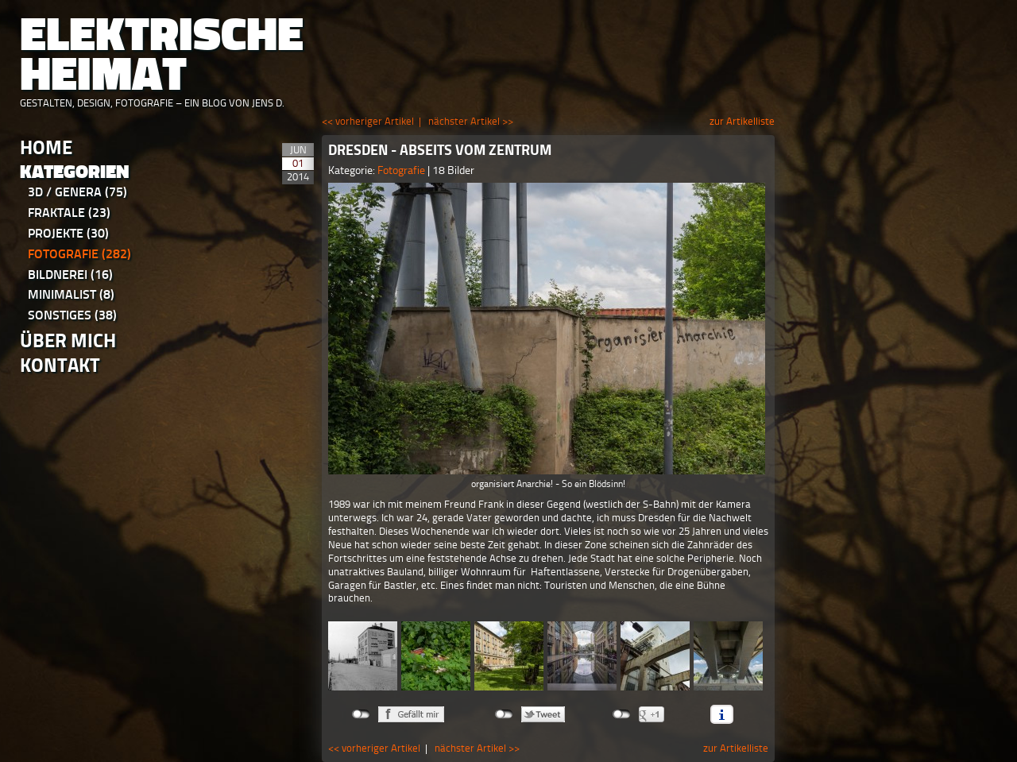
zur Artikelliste (742, 121)
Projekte (68, 233)
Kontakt (60, 365)
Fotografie (79, 253)
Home (46, 147)
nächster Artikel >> (470, 121)
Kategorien (75, 172)
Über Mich (68, 340)
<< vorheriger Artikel (368, 121)
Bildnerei (70, 274)
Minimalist (71, 294)
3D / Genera (77, 191)
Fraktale (69, 212)
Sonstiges (72, 315)
